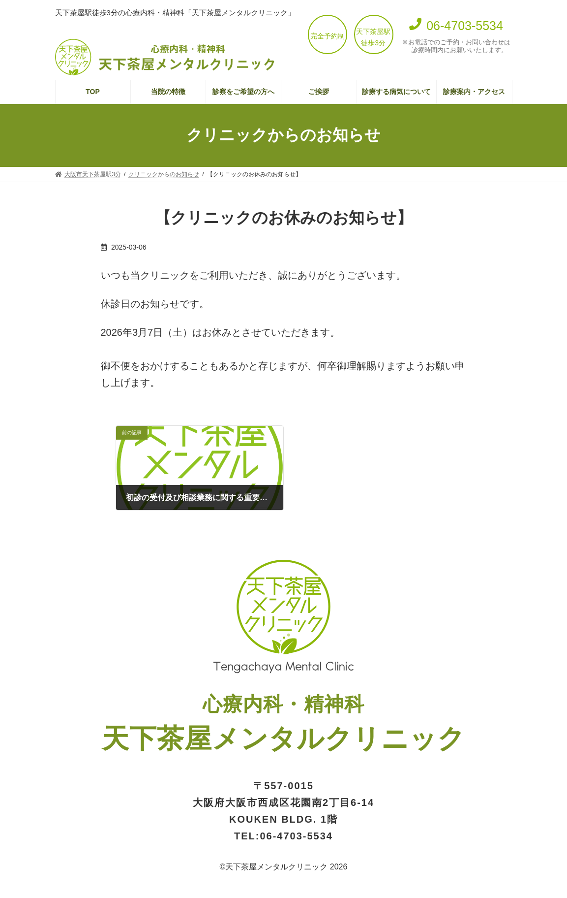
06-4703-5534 (296, 836)
